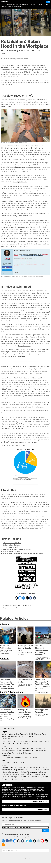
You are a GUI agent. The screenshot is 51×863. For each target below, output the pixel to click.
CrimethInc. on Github (18, 841)
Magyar (17, 772)
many (13, 65)
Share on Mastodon (23, 598)
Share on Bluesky (20, 598)
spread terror (17, 72)
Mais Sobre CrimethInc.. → (40, 801)
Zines (3, 741)
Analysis (12, 58)
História (34, 734)
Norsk (11, 779)
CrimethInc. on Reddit (46, 841)
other (17, 65)
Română (21, 774)
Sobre (46, 4)
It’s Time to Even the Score (11, 545)
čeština (11, 772)
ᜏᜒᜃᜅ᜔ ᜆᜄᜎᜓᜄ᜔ (19, 779)
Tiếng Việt (30, 777)
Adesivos (21, 741)
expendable (36, 319)
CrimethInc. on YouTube (42, 841)
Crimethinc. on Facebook (7, 841)
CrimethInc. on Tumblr (22, 841)
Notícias (4, 736)
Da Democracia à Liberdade (11, 748)
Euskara (23, 772)
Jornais (8, 741)
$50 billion (41, 100)
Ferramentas (17, 4)
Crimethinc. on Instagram (11, 841)
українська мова (20, 777)
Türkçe (29, 772)
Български (35, 770)
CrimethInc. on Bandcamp (26, 841)
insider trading (34, 154)
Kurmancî (5, 779)
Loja (30, 4)
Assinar (46, 831)
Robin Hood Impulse (32, 380)
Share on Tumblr (34, 598)
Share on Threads (27, 598)
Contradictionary (27, 748)
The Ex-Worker (7, 758)
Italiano (16, 767)
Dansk (43, 774)
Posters (14, 741)
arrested (3, 293)
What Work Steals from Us (11, 551)
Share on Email (16, 598)
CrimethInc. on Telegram (30, 841)
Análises (17, 734)
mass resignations (7, 341)
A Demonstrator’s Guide (24, 736)
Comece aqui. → (43, 809)
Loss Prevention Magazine (23, 477)
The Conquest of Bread (20, 182)
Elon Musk (33, 148)
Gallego (45, 777)
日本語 (28, 770)
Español (10, 767)
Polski (10, 770)
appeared (36, 335)
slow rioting (45, 349)
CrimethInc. (5, 1)
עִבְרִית (4, 777)
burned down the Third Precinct (25, 337)
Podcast (4, 755)
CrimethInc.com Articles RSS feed (3, 844)
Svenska (37, 774)
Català (36, 777)
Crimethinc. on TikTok (34, 841)
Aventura (10, 734)
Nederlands (42, 772)
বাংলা (32, 774)
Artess (4, 734)
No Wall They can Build (20, 758)
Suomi (22, 770)
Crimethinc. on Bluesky (14, 841)
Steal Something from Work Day (7, 276)
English (4, 767)
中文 (41, 770)
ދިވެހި (40, 777)
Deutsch (22, 767)
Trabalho (37, 748)
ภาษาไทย (10, 777)
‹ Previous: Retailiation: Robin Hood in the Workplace (16, 605)
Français (29, 767)
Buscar (35, 4)
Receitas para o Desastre (19, 751)
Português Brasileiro (40, 767)
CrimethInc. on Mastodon (3, 841)
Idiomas (40, 4)
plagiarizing (21, 167)
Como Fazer (41, 734)
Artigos (4, 732)
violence (12, 502)
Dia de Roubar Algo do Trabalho (17, 744)
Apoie (48, 1)
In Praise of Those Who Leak (12, 543)
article (6, 367)
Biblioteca (9, 4)
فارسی (34, 772)
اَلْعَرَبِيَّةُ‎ (27, 774)
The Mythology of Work (10, 547)
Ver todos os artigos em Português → (12, 6)
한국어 (15, 774)
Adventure (6, 58)
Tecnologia (12, 736)
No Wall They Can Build (14, 753)
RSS (8, 731)
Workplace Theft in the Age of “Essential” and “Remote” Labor (23, 553)
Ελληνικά (16, 770)
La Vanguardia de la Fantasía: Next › (11, 608)
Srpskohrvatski (7, 774)
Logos (38, 741)
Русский (5, 770)
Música (33, 741)
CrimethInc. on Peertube (38, 841)
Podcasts (25, 4)
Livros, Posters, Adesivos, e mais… (13, 762)
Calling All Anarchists (22, 58)
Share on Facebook (30, 598)
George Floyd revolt (24, 346)
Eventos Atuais (25, 734)
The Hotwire (33, 758)
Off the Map (27, 753)
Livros (3, 4)
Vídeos (27, 741)
